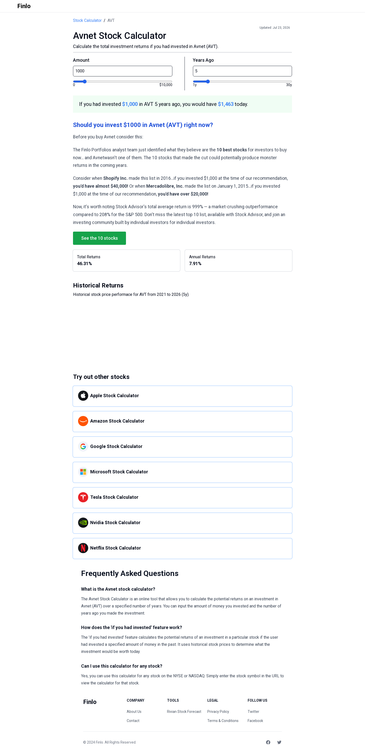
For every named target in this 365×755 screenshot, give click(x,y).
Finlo (99, 742)
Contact (133, 721)
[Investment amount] (122, 81)
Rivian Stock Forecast (184, 712)
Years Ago (203, 60)
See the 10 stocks (99, 238)
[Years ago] (242, 81)
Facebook (255, 721)
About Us (134, 712)
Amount (81, 60)
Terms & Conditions (223, 721)
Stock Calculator (87, 20)
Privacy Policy (218, 712)
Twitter (253, 712)
